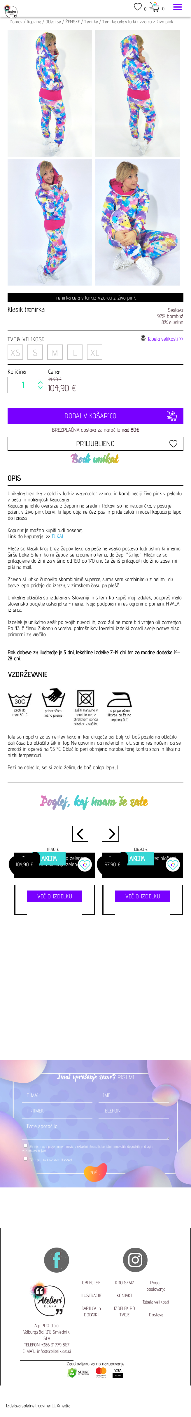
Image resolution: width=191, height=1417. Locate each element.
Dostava (156, 1315)
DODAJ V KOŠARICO (95, 416)
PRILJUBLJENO (95, 443)
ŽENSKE (72, 22)
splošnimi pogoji (60, 1159)
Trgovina (34, 22)
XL (94, 352)
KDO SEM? (124, 1282)
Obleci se (53, 22)
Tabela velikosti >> (161, 338)
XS (15, 352)
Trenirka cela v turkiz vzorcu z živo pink (137, 22)
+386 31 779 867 (55, 1345)
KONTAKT (124, 1295)
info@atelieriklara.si (54, 1351)
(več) (44, 1151)
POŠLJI (95, 1172)
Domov (16, 22)
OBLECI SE (91, 1282)
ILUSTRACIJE (91, 1295)
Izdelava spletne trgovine (28, 1406)
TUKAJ (57, 536)
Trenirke (91, 22)
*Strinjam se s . (50, 1159)
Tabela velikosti (156, 1302)
